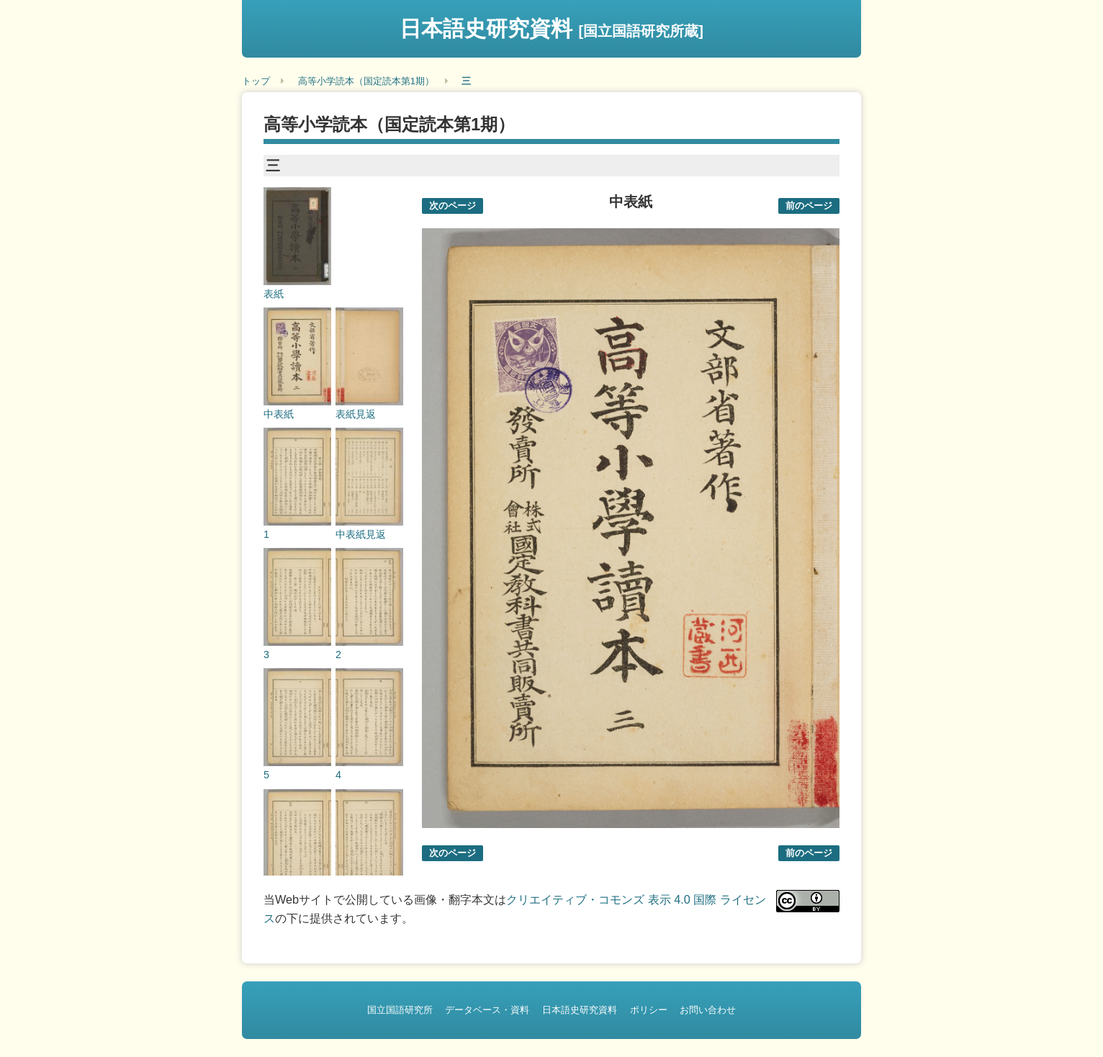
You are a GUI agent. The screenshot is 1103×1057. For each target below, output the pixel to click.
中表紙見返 (361, 534)
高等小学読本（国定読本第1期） (366, 81)
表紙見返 (356, 414)
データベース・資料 (487, 1009)
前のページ (808, 205)
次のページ (452, 205)
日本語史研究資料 (551, 28)
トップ (256, 81)
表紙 (274, 294)
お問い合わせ (708, 1009)
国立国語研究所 (400, 1009)
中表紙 (279, 414)
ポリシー (648, 1009)
